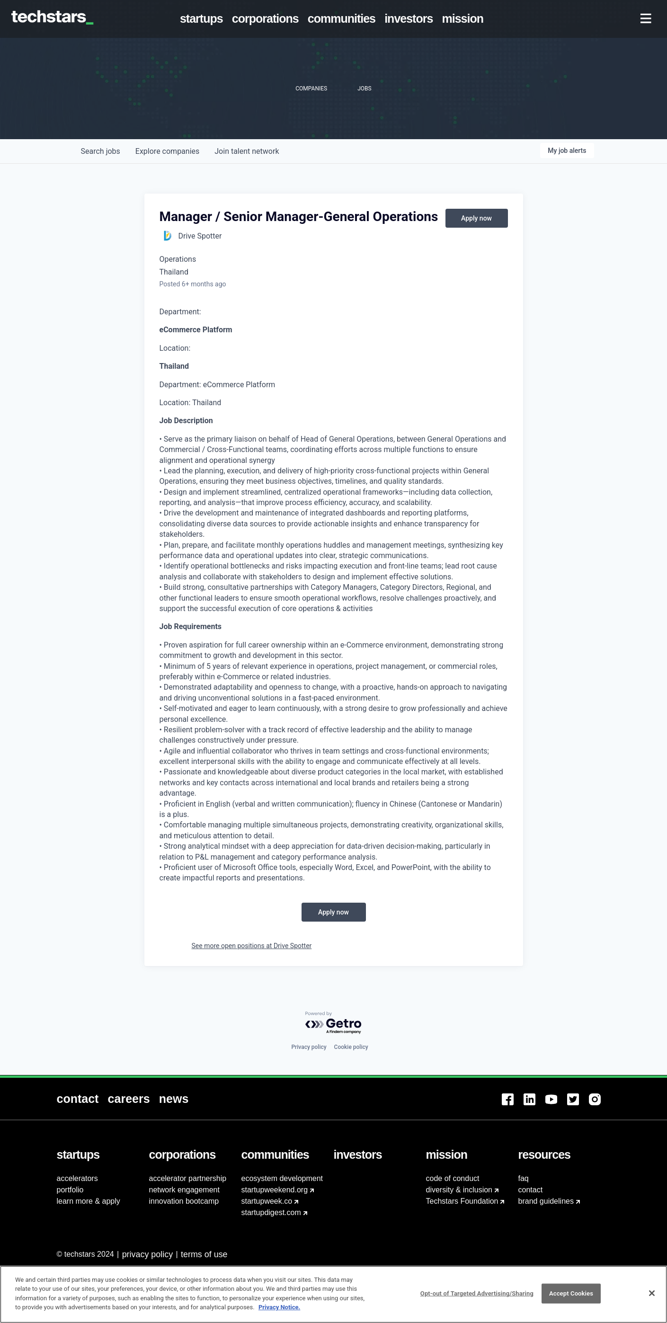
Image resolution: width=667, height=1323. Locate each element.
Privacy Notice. (279, 1312)
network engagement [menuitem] (184, 1190)
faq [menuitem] (523, 1178)
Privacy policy (308, 1047)
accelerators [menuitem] (77, 1178)
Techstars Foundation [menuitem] (462, 1201)
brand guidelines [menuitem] (546, 1201)
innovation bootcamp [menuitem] (184, 1201)
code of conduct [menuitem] (453, 1178)
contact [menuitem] (530, 1190)
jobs (100, 151)
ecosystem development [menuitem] (282, 1178)
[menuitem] (203, 19)
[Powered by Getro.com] (333, 1023)
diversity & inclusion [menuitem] (459, 1190)
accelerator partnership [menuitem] (188, 1178)
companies (167, 151)
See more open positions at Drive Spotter (252, 946)
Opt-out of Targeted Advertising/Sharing (477, 1299)
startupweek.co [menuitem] (267, 1201)
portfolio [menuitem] (70, 1190)
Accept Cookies (571, 1299)
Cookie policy (351, 1047)
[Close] (651, 1298)
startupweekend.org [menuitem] (274, 1190)
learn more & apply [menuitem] (88, 1201)
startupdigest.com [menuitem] (271, 1212)
